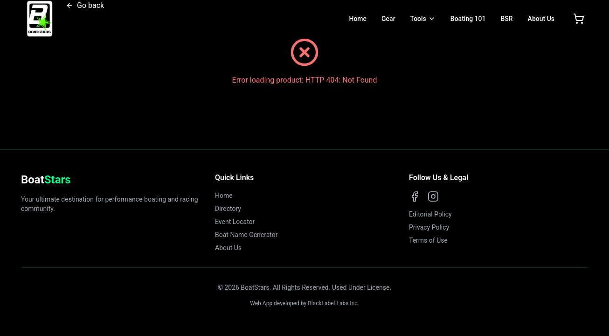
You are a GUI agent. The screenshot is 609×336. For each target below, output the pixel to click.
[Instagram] (433, 196)
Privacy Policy (429, 227)
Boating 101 (468, 18)
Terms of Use (428, 240)
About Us (541, 18)
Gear (388, 18)
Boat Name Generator (246, 234)
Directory (228, 208)
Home (358, 18)
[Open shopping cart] (578, 18)
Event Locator (235, 221)
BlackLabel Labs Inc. (333, 303)
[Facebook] (414, 196)
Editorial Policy (430, 214)
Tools (418, 18)
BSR (506, 18)
